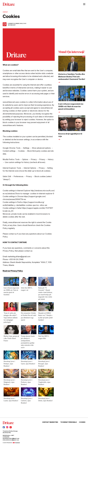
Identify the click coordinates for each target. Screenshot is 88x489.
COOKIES (82, 422)
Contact (5, 12)
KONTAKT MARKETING (50, 422)
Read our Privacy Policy (13, 271)
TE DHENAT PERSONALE (68, 422)
